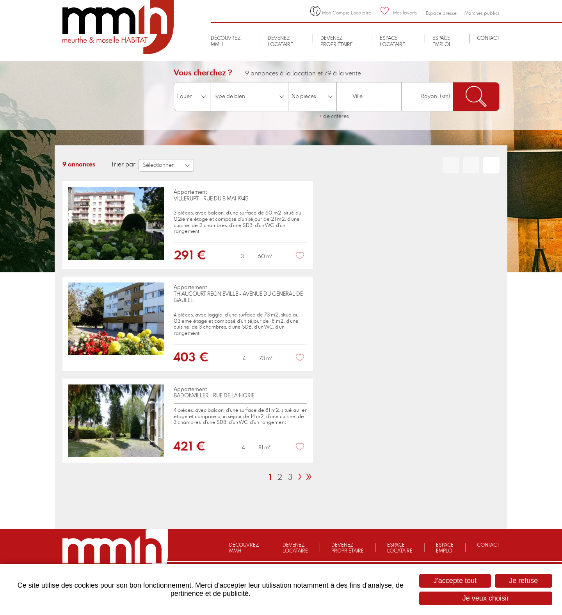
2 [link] (279, 477)
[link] (187, 225)
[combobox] (369, 96)
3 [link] (290, 477)
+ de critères (334, 116)
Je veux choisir (485, 598)
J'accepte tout (455, 581)
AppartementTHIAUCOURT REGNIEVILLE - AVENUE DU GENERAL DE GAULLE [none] (238, 294)
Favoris (300, 256)
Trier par (123, 164)
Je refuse (523, 581)
